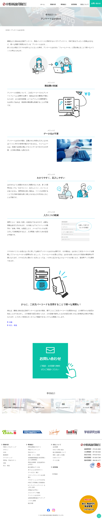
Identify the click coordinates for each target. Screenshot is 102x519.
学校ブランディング (34, 449)
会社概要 (55, 447)
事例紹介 (63, 4)
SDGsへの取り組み (58, 449)
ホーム (42, 4)
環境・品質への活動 (59, 455)
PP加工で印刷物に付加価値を (36, 482)
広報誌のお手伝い (33, 490)
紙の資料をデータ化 (34, 467)
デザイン (5, 449)
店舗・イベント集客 (34, 455)
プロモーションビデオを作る (36, 480)
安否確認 (54, 474)
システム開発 (32, 500)
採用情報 (74, 4)
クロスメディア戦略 (34, 492)
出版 (9, 322)
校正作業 (30, 503)
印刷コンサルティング (9, 447)
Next (98, 405)
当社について (84, 4)
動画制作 (5, 455)
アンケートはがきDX (34, 495)
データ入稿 (56, 460)
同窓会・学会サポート (9, 460)
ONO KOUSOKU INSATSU (50, 515)
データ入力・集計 (33, 472)
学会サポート (32, 452)
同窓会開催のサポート (34, 447)
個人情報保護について (59, 452)
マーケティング (7, 457)
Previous (4, 405)
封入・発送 (12, 325)
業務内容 (53, 4)
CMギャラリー (57, 457)
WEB (4, 452)
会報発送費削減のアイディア (36, 498)
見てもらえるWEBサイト (35, 470)
